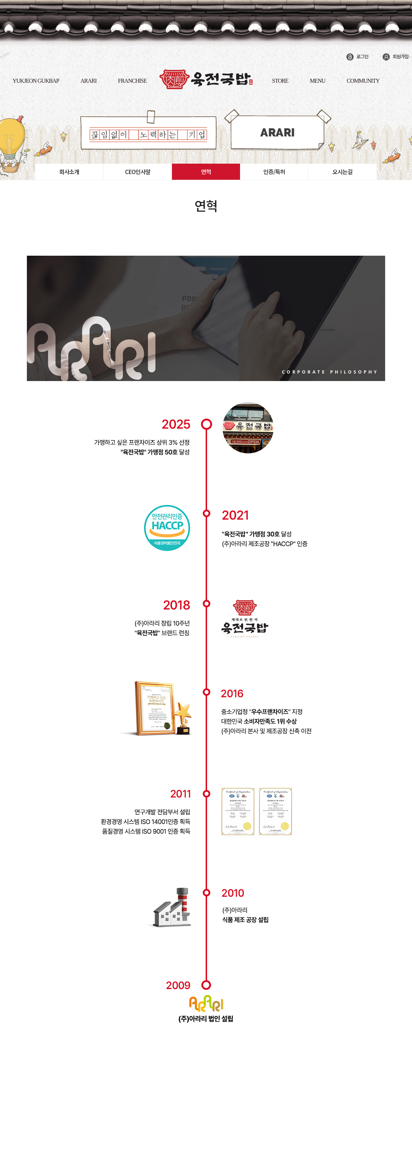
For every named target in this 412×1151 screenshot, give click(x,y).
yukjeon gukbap (36, 81)
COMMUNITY (363, 81)
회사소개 (69, 171)
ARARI (89, 81)
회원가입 (400, 56)
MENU (317, 81)
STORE (280, 81)
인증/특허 (274, 171)
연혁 (206, 171)
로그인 (362, 56)
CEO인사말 (137, 171)
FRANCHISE (132, 81)
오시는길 (342, 171)
